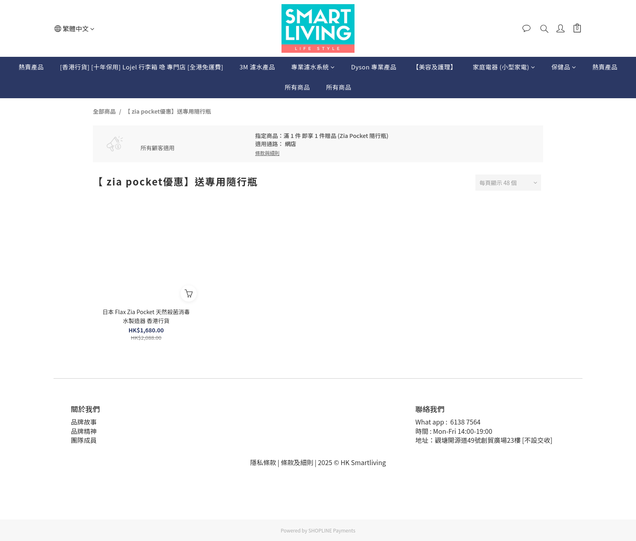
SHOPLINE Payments (331, 530)
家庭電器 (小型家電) (504, 67)
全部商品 (104, 111)
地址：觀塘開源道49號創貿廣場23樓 (469, 440)
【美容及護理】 (435, 67)
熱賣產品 (31, 67)
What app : (433, 422)
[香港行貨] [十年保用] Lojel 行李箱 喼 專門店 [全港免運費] (141, 67)
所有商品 (297, 87)
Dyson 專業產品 (373, 67)
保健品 (563, 67)
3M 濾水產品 (257, 67)
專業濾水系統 (313, 67)
